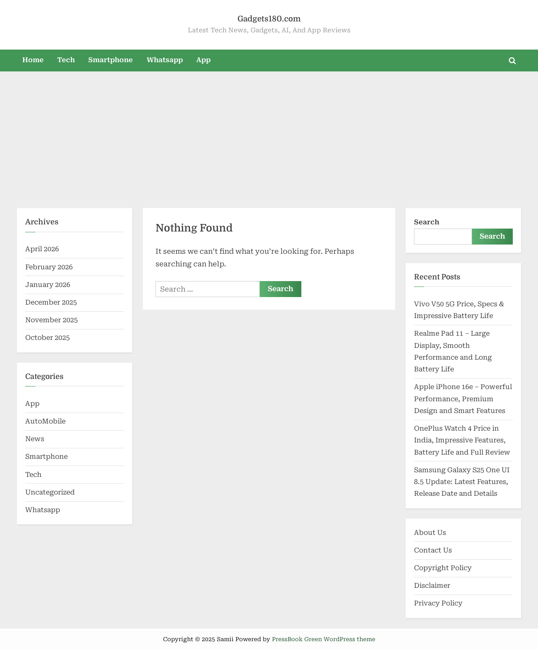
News (34, 439)
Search (426, 222)
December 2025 (51, 302)
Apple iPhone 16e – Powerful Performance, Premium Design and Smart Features (463, 399)
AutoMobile (45, 421)
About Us (430, 533)
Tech (66, 60)
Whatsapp (165, 60)
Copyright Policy (443, 568)
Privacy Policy (438, 603)
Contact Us (433, 550)
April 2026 (42, 249)
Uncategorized (50, 492)
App (203, 60)
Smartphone (110, 60)
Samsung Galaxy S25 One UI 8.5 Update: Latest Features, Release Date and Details (461, 482)
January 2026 (47, 285)
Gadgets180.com (269, 18)
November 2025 (51, 320)
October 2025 (47, 338)
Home (33, 60)
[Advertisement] (269, 134)
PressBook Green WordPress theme (323, 639)
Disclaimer (432, 585)
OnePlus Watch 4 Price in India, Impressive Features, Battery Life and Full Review (462, 440)
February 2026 (49, 267)
